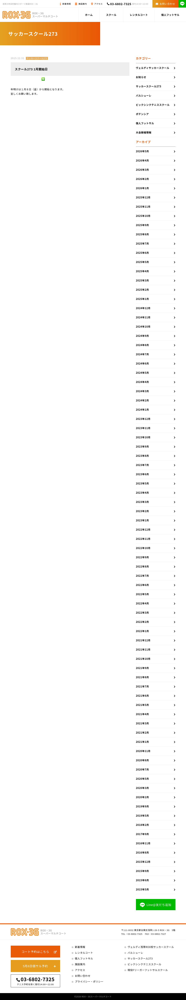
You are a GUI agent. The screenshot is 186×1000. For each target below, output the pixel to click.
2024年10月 (143, 326)
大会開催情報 (144, 132)
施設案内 (83, 4)
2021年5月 (142, 705)
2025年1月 (142, 299)
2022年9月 (142, 557)
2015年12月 (143, 861)
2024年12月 (143, 308)
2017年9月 (142, 834)
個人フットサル (170, 14)
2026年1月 (142, 188)
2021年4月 (142, 714)
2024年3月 (142, 391)
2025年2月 (142, 289)
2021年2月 (142, 732)
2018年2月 (142, 824)
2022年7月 (142, 575)
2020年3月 (142, 788)
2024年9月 (142, 335)
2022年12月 (143, 529)
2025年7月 (142, 243)
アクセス (98, 4)
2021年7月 (142, 686)
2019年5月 (142, 815)
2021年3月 (142, 723)
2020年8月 (142, 760)
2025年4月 (142, 271)
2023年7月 (142, 465)
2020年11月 (143, 751)
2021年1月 (142, 741)
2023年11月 (143, 428)
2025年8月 (142, 234)
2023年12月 (143, 418)
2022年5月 (142, 594)
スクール (111, 14)
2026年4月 (142, 160)
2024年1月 (142, 409)
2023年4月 (142, 492)
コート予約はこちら (35, 951)
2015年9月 (142, 871)
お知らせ (141, 77)
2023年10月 (143, 437)
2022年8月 (142, 566)
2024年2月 (142, 400)
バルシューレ (144, 95)
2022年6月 (142, 585)
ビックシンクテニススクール (153, 104)
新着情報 (66, 4)
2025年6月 (142, 252)
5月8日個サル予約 (35, 966)
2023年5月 (142, 483)
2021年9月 (142, 668)
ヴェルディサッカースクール (152, 68)
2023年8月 (142, 455)
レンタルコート (139, 14)
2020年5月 (142, 778)
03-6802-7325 (120, 3)
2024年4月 (142, 382)
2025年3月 (142, 280)
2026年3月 (142, 169)
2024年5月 (142, 372)
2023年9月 (142, 446)
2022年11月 (143, 538)
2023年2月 (142, 511)
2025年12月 (143, 197)
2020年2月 (142, 797)
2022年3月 (142, 612)
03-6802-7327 (158, 933)
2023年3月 (142, 502)
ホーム (89, 14)
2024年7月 (142, 354)
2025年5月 (142, 262)
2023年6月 (142, 474)
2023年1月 (142, 520)
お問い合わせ (165, 3)
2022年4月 (142, 603)
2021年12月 (143, 640)
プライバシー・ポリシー (89, 981)
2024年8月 (142, 345)
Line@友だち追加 (155, 904)
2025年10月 (143, 215)
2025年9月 (142, 225)
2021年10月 (143, 658)
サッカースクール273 (37, 58)
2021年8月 (142, 677)
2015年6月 (142, 880)
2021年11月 (143, 649)
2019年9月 (142, 806)
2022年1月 (142, 631)
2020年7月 (142, 769)
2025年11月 (143, 206)
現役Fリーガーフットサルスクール (148, 970)
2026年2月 (142, 179)
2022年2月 (142, 621)
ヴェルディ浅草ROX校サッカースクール (151, 947)
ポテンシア (142, 114)
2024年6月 (142, 363)
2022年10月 (143, 548)
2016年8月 (142, 852)
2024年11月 (143, 317)
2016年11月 (143, 843)
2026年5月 (142, 151)
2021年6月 (142, 695)
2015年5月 (142, 889)
